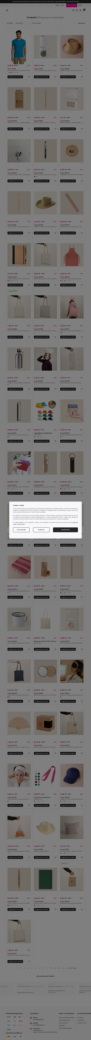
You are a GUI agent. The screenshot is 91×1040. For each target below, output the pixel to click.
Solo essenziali (21, 529)
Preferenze (41, 529)
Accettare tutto (65, 529)
